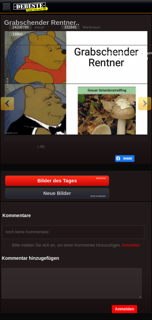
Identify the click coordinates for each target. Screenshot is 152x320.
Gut (11, 147)
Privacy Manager (134, 58)
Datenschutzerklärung (123, 53)
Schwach (27, 147)
